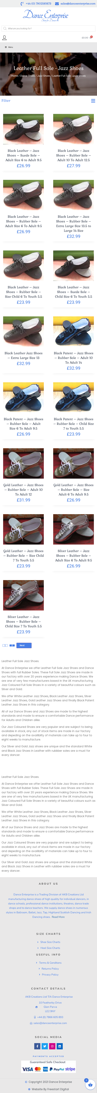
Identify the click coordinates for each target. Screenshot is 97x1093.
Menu (9, 47)
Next (24, 645)
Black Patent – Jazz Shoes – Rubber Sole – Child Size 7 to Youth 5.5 (73, 423)
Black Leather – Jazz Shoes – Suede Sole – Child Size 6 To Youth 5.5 (73, 292)
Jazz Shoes (43, 75)
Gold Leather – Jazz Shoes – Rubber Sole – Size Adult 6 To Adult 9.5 (74, 489)
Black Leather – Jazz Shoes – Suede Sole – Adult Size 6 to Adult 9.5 (23, 155)
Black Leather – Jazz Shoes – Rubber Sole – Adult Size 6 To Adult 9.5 (23, 221)
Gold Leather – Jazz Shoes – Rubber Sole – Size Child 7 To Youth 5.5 (23, 555)
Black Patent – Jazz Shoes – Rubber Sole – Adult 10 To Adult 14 (73, 358)
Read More (58, 917)
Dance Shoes (27, 75)
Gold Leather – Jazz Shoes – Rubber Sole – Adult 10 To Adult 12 (23, 489)
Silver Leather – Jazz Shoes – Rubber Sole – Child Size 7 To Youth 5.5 (23, 621)
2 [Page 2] (12, 645)
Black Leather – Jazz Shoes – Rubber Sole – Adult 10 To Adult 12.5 (73, 155)
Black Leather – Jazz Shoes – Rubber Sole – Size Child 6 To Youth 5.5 (23, 292)
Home (14, 75)
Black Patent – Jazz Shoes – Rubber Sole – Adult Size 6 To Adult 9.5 (23, 423)
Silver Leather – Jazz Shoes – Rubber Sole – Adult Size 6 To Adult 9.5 (73, 555)
